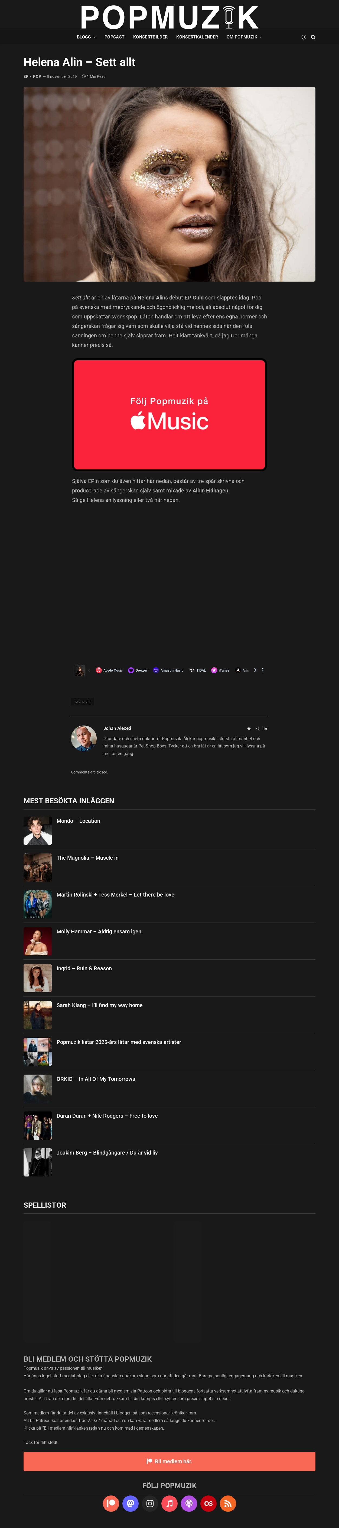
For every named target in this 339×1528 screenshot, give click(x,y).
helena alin (82, 701)
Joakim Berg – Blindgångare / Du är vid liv (107, 1152)
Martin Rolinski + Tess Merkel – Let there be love (115, 894)
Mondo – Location (78, 821)
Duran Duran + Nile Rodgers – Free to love (107, 1116)
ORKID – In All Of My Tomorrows (96, 1079)
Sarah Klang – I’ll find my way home (100, 1005)
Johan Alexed (117, 728)
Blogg (84, 37)
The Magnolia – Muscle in (88, 858)
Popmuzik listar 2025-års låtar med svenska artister (119, 1042)
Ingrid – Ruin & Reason (84, 968)
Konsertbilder (150, 37)
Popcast (115, 37)
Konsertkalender (197, 37)
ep (26, 76)
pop (37, 76)
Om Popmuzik (242, 37)
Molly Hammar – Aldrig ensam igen (99, 931)
